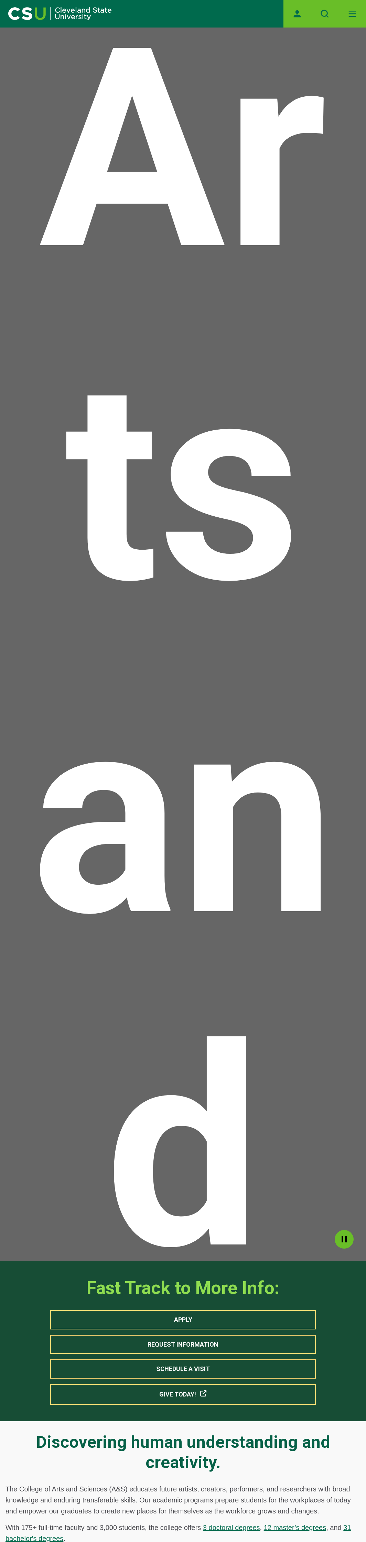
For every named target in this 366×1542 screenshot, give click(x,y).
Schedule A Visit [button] (183, 1368)
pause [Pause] (344, 1239)
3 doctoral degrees (231, 1527)
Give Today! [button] (183, 1394)
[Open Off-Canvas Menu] (352, 14)
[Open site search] (324, 14)
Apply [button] (183, 1319)
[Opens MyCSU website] (297, 14)
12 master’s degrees (295, 1527)
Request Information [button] (183, 1344)
